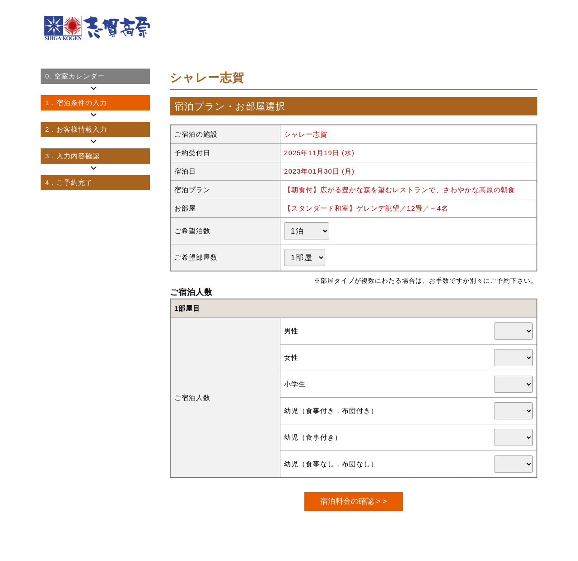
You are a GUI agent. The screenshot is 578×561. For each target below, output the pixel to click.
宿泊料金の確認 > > (353, 501)
